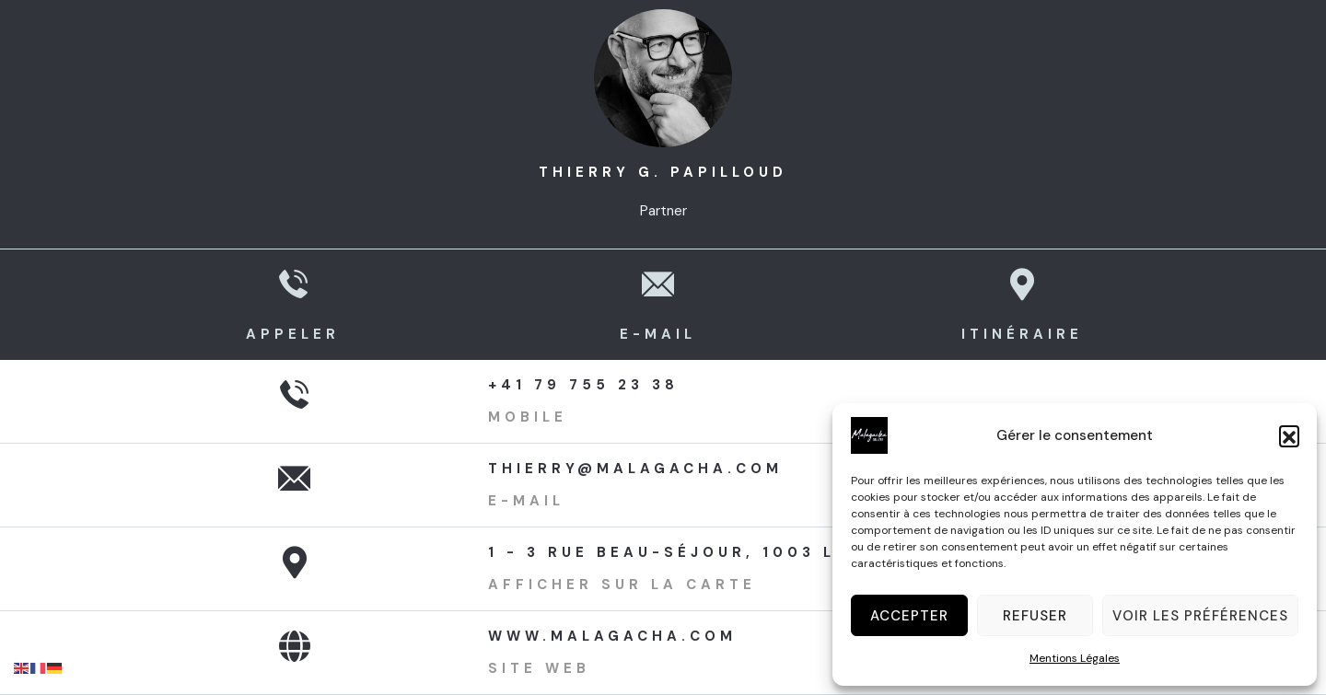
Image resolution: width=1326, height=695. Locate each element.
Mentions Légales (1074, 658)
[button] (1289, 435)
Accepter (909, 616)
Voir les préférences (1200, 616)
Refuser (1035, 616)
